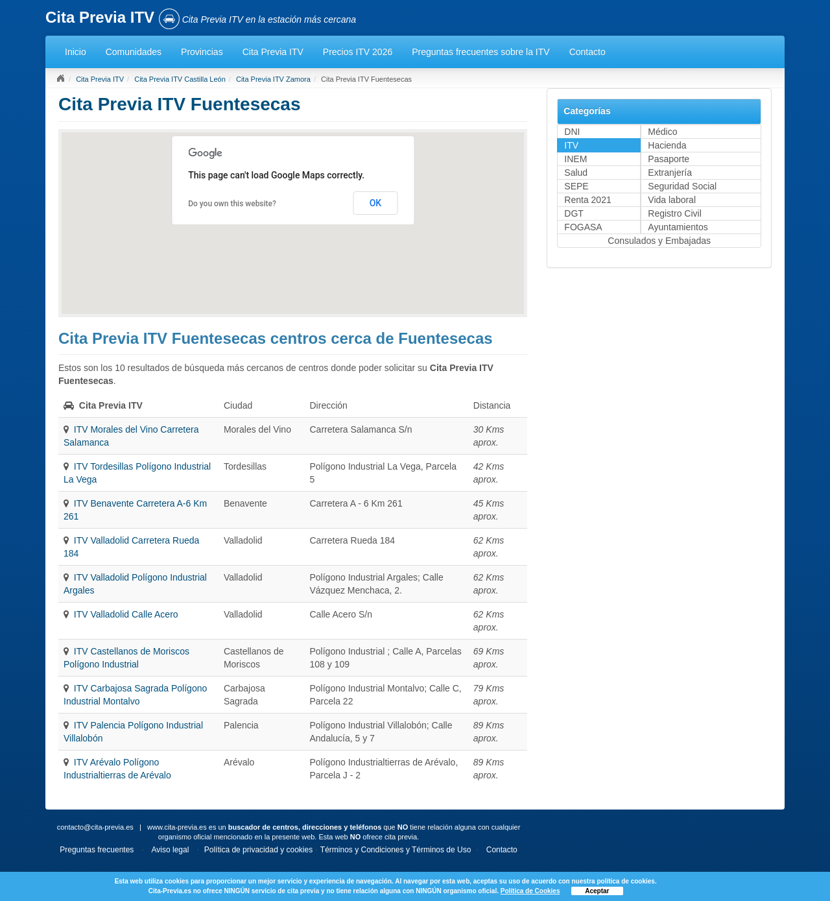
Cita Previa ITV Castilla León (180, 79)
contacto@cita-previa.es (95, 827)
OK (376, 203)
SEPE (576, 186)
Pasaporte (668, 159)
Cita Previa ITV (273, 52)
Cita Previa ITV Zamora (273, 79)
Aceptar (597, 891)
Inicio (75, 52)
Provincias (202, 52)
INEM (575, 159)
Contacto (587, 52)
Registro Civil (674, 213)
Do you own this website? (232, 203)
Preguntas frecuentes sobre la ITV (480, 52)
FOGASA (583, 227)
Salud (575, 172)
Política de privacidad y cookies (258, 849)
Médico (662, 131)
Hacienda (667, 145)
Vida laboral (672, 200)
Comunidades (133, 52)
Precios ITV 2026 (357, 52)
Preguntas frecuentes (97, 849)
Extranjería (670, 172)
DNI (572, 131)
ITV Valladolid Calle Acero (126, 614)
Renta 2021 (587, 200)
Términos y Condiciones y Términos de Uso (395, 849)
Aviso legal (170, 849)
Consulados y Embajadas (659, 240)
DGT (574, 213)
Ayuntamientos (677, 227)
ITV (571, 145)
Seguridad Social (682, 186)
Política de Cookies (530, 891)
